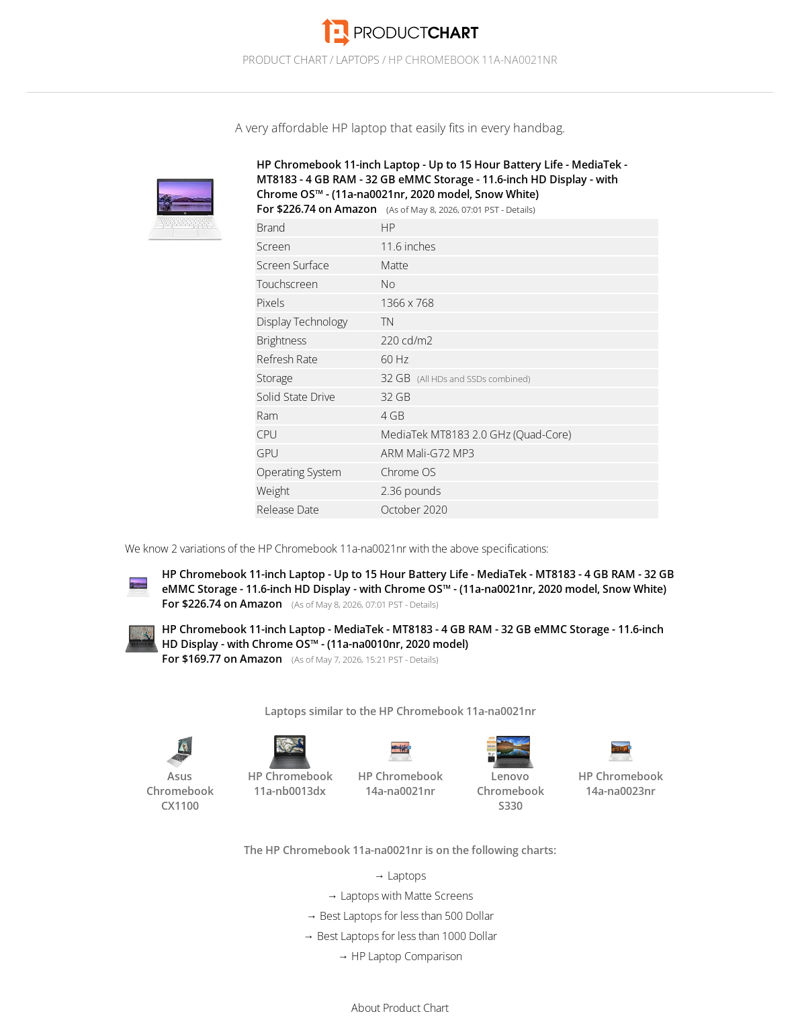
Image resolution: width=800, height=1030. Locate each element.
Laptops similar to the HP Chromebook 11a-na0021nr (400, 711)
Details (519, 209)
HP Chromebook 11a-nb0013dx (290, 765)
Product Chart (284, 59)
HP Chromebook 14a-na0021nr (400, 765)
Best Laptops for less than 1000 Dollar (407, 936)
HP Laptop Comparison (406, 956)
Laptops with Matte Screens (407, 895)
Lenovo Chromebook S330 (510, 765)
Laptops (358, 59)
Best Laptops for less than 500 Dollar (407, 915)
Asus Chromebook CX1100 (180, 765)
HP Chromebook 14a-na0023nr (620, 765)
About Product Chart (400, 1007)
